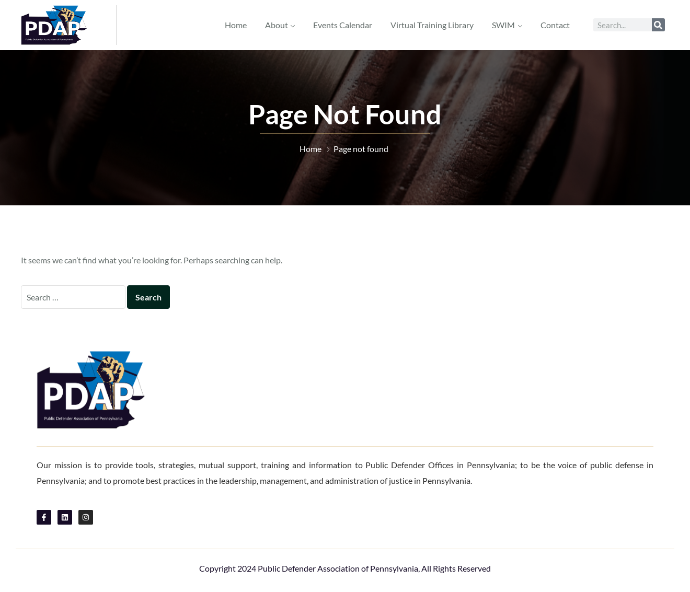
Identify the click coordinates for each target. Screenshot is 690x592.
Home (236, 25)
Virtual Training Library (432, 25)
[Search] (658, 24)
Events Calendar (342, 25)
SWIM (503, 25)
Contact (555, 25)
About (276, 25)
